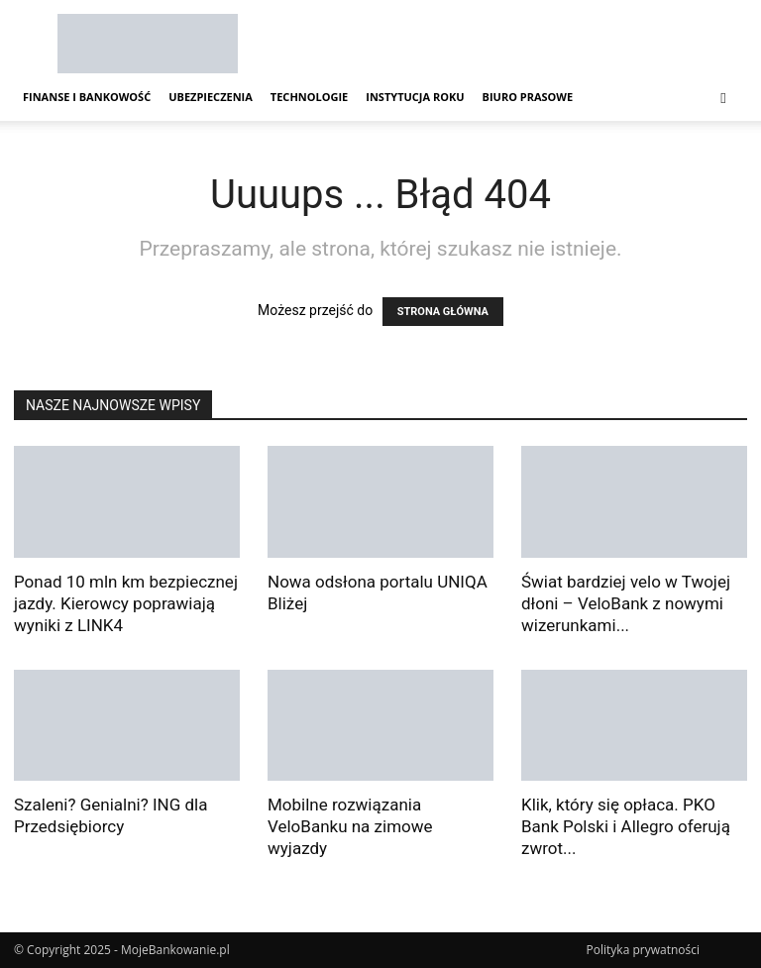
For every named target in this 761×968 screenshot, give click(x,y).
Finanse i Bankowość (87, 96)
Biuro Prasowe (528, 96)
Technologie (309, 96)
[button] (723, 97)
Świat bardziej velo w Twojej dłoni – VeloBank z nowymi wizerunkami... (625, 603)
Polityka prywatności (643, 949)
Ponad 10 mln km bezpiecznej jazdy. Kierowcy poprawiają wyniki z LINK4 (126, 603)
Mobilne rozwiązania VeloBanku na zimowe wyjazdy (350, 826)
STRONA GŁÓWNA (443, 311)
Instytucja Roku (415, 96)
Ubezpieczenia (210, 96)
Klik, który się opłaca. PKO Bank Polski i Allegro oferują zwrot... (625, 826)
